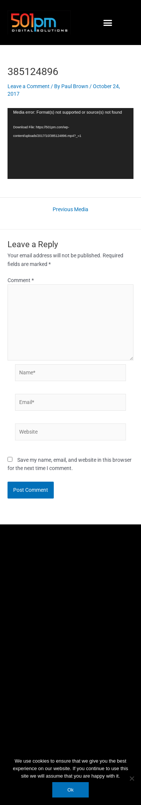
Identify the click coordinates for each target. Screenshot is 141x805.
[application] (70, 143)
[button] (107, 22)
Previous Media (70, 209)
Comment (21, 280)
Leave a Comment (29, 86)
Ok (70, 790)
